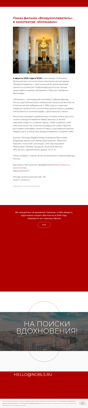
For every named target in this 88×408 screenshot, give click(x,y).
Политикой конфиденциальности (31, 403)
